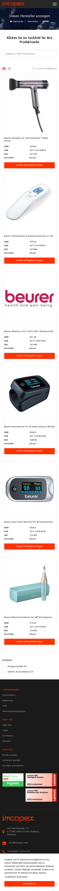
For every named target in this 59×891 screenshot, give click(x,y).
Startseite (16, 21)
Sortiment (7, 736)
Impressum (7, 700)
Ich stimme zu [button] (29, 884)
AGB (4, 706)
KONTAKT (7, 750)
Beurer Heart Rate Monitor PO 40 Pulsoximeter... (29, 522)
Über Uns (7, 725)
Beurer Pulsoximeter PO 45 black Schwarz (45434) (29, 427)
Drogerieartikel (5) (17, 666)
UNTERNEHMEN (10, 690)
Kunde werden (9, 755)
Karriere (6, 741)
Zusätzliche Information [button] (16, 876)
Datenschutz (9, 695)
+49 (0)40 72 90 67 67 (19, 851)
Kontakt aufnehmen (12, 766)
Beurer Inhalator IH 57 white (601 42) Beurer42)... (29, 331)
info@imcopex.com (18, 843)
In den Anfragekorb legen (29, 165)
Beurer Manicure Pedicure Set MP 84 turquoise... (28, 617)
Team (5, 730)
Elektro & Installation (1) (21, 672)
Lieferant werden (11, 760)
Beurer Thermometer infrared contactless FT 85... (29, 236)
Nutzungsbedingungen (13, 711)
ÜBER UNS (7, 720)
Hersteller (33, 21)
